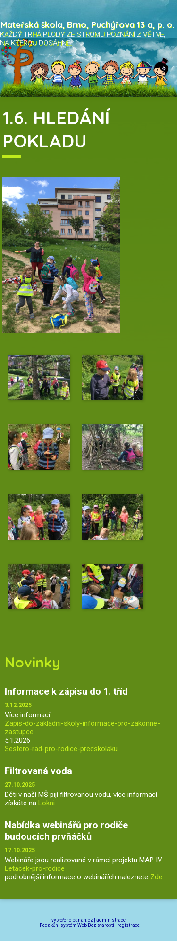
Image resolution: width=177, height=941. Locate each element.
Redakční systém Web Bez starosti (77, 925)
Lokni (46, 803)
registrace (129, 925)
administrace (111, 920)
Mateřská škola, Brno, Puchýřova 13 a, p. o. (87, 24)
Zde (156, 877)
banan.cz (82, 920)
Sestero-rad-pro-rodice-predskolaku (61, 749)
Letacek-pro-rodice (35, 868)
